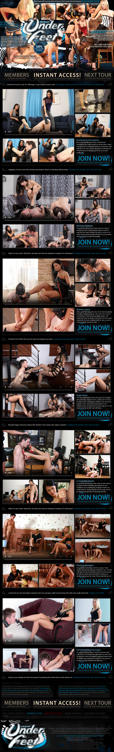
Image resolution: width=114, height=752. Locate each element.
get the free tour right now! (97, 76)
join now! (93, 160)
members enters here (16, 76)
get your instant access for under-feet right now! (57, 76)
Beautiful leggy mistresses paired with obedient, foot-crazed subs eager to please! (53, 425)
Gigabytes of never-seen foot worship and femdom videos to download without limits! (54, 170)
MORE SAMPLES (73, 713)
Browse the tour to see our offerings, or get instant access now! (55, 84)
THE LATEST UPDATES (13, 713)
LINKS (5, 716)
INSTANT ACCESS (53, 713)
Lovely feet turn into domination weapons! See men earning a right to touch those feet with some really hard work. (56, 593)
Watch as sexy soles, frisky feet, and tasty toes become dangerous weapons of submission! (57, 253)
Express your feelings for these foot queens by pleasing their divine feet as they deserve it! (56, 677)
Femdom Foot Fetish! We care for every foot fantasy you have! (47, 339)
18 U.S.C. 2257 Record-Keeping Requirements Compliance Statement (80, 736)
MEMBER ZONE (34, 713)
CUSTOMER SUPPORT (95, 713)
